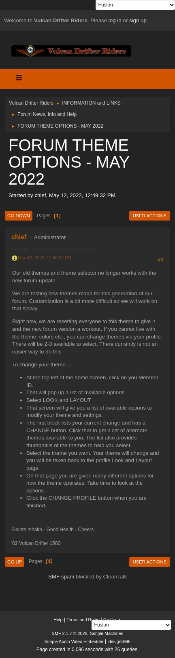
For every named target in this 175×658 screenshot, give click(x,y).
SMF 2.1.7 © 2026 (70, 633)
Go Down (18, 215)
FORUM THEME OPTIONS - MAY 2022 (54, 249)
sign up (138, 20)
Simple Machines (106, 633)
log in (115, 20)
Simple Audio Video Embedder (74, 641)
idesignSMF (118, 641)
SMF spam (61, 577)
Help (57, 619)
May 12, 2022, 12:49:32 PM (44, 257)
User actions (149, 215)
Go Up (14, 561)
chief (18, 236)
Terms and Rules (82, 619)
